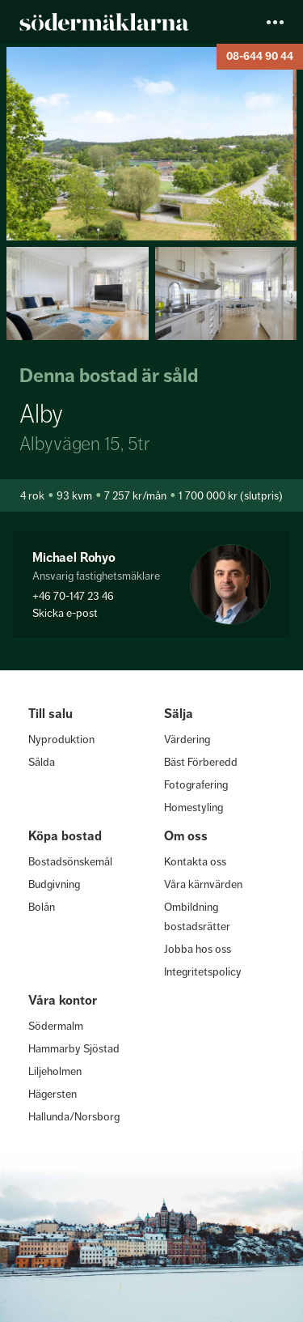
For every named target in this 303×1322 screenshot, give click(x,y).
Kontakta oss (195, 861)
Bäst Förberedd (201, 761)
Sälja (178, 713)
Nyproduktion (61, 739)
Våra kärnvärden (203, 884)
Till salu (50, 713)
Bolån (41, 906)
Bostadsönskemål (70, 861)
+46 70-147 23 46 (73, 595)
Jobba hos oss (197, 948)
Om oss (186, 836)
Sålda (41, 761)
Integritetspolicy (203, 971)
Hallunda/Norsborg (74, 1116)
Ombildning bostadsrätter (197, 916)
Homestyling (193, 807)
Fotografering (196, 784)
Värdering (187, 739)
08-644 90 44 (259, 56)
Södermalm (55, 1025)
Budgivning (54, 884)
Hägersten (52, 1093)
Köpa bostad (65, 836)
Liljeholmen (55, 1071)
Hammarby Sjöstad (74, 1048)
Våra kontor (62, 1000)
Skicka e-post (65, 612)
